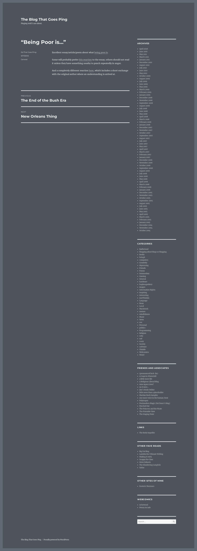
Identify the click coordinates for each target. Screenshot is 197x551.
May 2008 (143, 114)
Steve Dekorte (145, 462)
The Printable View (147, 411)
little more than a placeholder (151, 392)
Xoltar (141, 468)
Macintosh (143, 309)
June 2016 (143, 51)
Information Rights (147, 290)
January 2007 (144, 157)
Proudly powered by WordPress (56, 540)
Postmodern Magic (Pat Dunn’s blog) (154, 403)
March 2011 (144, 57)
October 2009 (144, 76)
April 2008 (143, 117)
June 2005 (143, 209)
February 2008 (145, 122)
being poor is (101, 52)
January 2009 (144, 95)
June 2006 (143, 176)
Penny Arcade (145, 507)
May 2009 (143, 87)
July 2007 (143, 141)
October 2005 (144, 198)
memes (142, 311)
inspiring (143, 292)
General (24, 59)
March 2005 (144, 217)
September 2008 (146, 103)
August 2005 (144, 203)
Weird (141, 355)
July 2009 (143, 81)
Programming (145, 330)
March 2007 (144, 152)
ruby (141, 336)
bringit (142, 257)
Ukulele (142, 349)
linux (141, 303)
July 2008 (143, 108)
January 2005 (144, 222)
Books (142, 254)
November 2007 (145, 130)
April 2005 (143, 214)
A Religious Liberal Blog (149, 382)
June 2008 (143, 111)
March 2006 (144, 184)
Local (141, 306)
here (91, 70)
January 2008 (144, 125)
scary (141, 341)
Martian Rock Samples (148, 395)
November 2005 (145, 195)
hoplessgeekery (145, 284)
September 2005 (146, 201)
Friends (142, 268)
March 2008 (144, 119)
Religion (142, 333)
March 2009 (144, 89)
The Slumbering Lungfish (150, 465)
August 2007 (144, 138)
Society (142, 344)
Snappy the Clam (146, 459)
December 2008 (145, 98)
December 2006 (145, 160)
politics (142, 328)
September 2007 (146, 136)
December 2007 (145, 127)
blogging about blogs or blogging (153, 252)
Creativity (143, 263)
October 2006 (144, 165)
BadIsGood (143, 249)
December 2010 (145, 62)
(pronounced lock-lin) (148, 373)
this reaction (85, 59)
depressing (144, 265)
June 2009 (143, 84)
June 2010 (143, 70)
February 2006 (145, 187)
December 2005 (145, 193)
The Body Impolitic (147, 433)
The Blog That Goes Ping (44, 19)
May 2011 (143, 54)
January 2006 (144, 190)
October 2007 (144, 133)
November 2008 (145, 100)
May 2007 (143, 146)
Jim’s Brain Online (146, 390)
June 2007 (143, 144)
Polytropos (143, 401)
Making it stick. (145, 457)
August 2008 (144, 106)
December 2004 (145, 225)
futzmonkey (144, 273)
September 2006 (146, 168)
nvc (140, 322)
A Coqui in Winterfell (147, 376)
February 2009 (145, 92)
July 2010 (143, 68)
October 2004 (144, 230)
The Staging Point (146, 414)
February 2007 (145, 155)
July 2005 (143, 206)
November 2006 (146, 163)
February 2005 (145, 220)
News (141, 320)
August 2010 (144, 65)
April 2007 (143, 149)
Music (141, 317)
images (142, 287)
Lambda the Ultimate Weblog (151, 454)
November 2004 (145, 228)
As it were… (144, 387)
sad (140, 339)
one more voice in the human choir (153, 398)
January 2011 (144, 60)
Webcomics (144, 352)
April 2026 (143, 49)
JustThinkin (144, 298)
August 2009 (144, 79)
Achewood (143, 505)
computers (143, 260)
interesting (144, 295)
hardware (143, 282)
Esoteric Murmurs (146, 486)
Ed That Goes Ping (28, 52)
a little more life (145, 379)
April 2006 (143, 182)
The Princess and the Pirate (150, 409)
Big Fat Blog (144, 451)
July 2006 (143, 174)
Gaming (142, 276)
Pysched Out (144, 406)
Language (143, 301)
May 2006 (143, 179)
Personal (143, 325)
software (143, 347)
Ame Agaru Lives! (146, 384)
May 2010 (143, 73)
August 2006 (144, 171)
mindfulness (144, 314)
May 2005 (143, 211)
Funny (142, 271)
